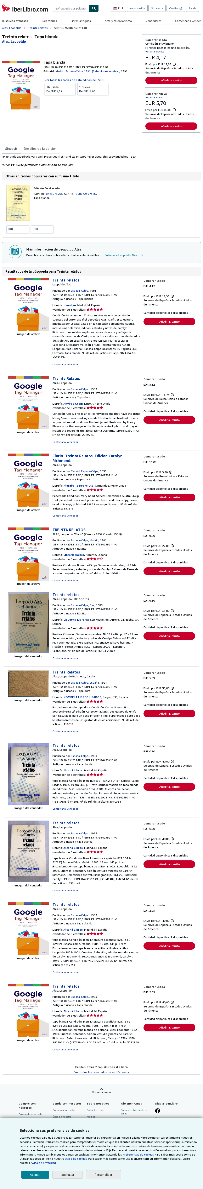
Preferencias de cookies (138, 1154)
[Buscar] (93, 8)
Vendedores (154, 21)
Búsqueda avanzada (15, 21)
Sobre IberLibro (96, 1110)
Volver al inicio (101, 1092)
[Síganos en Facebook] (157, 1111)
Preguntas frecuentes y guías (134, 1111)
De (60, 89)
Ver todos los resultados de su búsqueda (101, 1072)
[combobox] (71, 8)
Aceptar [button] (35, 1174)
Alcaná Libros (73, 770)
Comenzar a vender (188, 21)
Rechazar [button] (67, 1174)
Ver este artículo (154, 51)
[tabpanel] (70, 160)
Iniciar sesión (137, 8)
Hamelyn (69, 305)
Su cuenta (157, 8)
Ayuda (192, 8)
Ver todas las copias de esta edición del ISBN (74, 80)
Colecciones (49, 21)
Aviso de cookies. (76, 1158)
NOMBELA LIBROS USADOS (82, 697)
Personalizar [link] (103, 1174)
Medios (91, 1116)
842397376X (54, 193)
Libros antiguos (81, 21)
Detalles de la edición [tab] (40, 148)
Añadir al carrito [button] (171, 80)
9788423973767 (86, 193)
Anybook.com (73, 403)
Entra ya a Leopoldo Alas (124, 255)
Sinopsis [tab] (11, 148)
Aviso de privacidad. (43, 1162)
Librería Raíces (73, 554)
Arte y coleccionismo (118, 21)
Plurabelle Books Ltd (78, 485)
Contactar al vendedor (65, 364)
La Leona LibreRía (76, 619)
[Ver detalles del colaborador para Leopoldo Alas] (14, 41)
